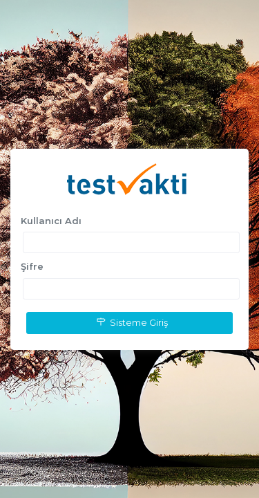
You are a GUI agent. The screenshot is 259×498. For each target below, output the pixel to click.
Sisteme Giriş (130, 322)
